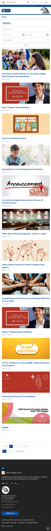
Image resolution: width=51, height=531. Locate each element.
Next (26, 446)
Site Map (14, 522)
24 (8, 451)
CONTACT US (10, 513)
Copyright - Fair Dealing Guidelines (28, 522)
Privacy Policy (6, 522)
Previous (6, 446)
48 (12, 451)
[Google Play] (15, 483)
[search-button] (41, 2)
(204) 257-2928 (10, 504)
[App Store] (5, 483)
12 (4, 451)
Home (4, 17)
